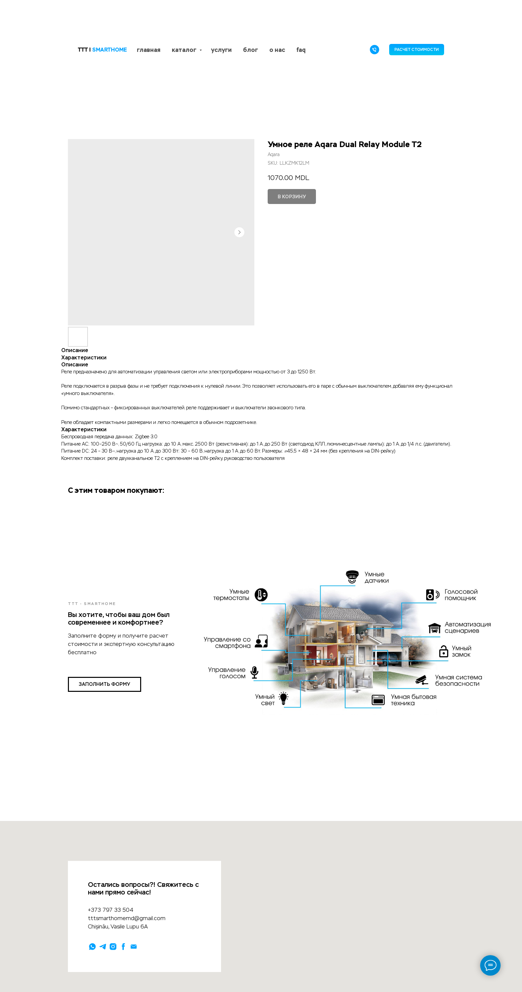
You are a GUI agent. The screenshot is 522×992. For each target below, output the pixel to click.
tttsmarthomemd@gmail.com (126, 918)
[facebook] (123, 946)
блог (250, 50)
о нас (277, 50)
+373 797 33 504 (110, 910)
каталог (185, 50)
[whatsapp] (92, 946)
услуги (221, 50)
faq (301, 50)
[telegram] (103, 946)
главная (148, 50)
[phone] (374, 49)
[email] (134, 946)
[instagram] (113, 946)
